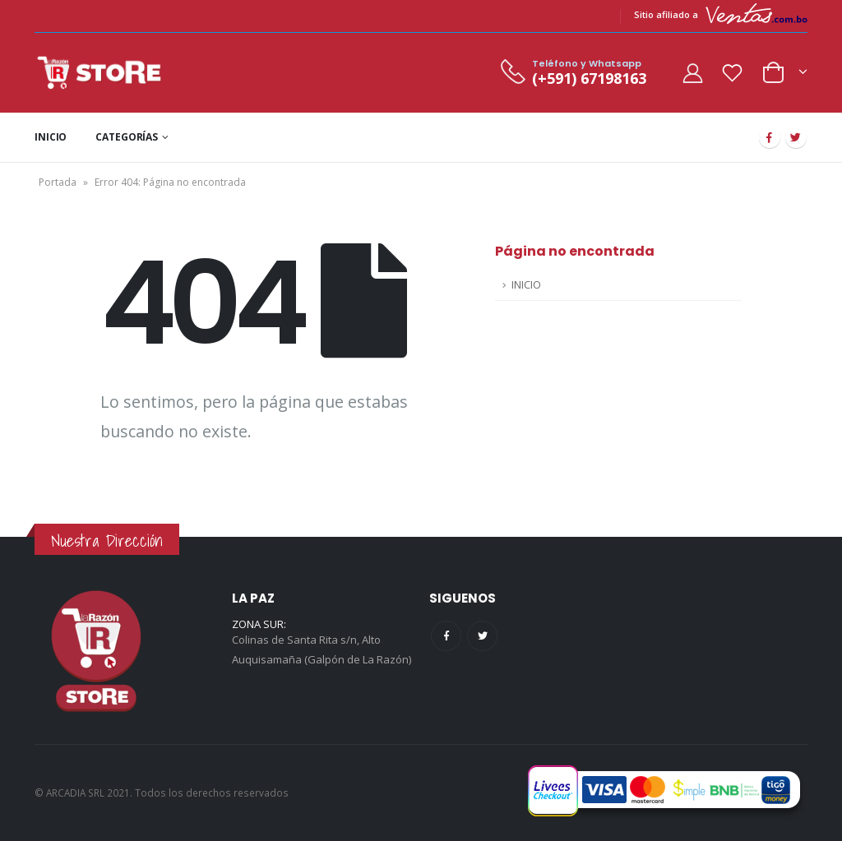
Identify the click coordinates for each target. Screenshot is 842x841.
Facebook (446, 636)
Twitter (482, 636)
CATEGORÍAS (126, 137)
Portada (57, 182)
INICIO (51, 137)
